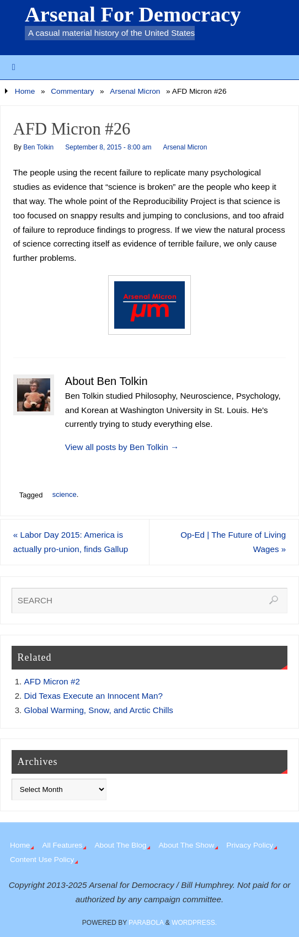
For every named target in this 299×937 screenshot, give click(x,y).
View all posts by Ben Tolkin (122, 447)
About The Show (186, 845)
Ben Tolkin (38, 147)
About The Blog (120, 845)
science (64, 494)
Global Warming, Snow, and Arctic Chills (98, 710)
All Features (62, 845)
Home (25, 91)
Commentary (72, 91)
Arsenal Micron (135, 91)
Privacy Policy (249, 845)
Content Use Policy (42, 859)
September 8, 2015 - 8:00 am (108, 147)
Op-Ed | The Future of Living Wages (233, 542)
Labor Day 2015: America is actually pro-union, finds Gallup (71, 542)
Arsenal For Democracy (133, 14)
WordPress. (194, 923)
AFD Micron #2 (52, 681)
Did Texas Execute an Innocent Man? (93, 695)
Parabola (146, 923)
